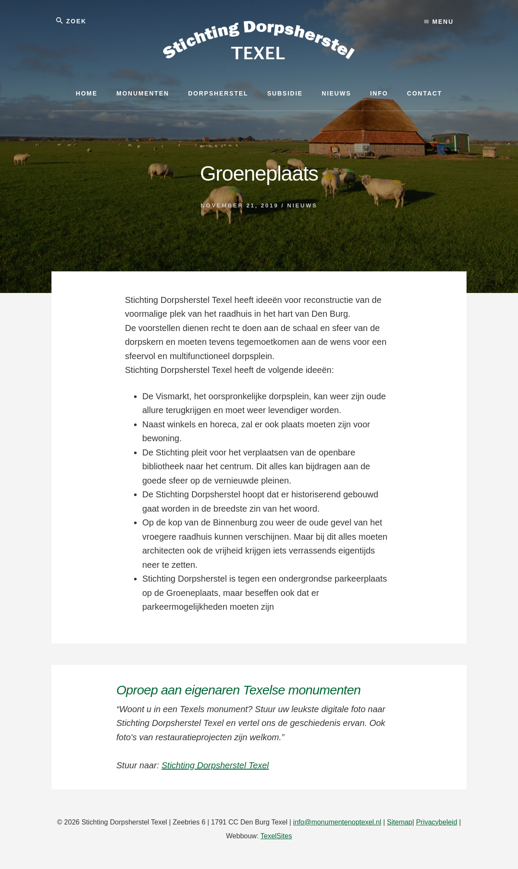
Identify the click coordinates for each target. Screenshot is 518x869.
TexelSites (276, 836)
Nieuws (302, 205)
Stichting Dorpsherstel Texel (215, 765)
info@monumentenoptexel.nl (337, 822)
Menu (439, 21)
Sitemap (399, 822)
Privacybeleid (436, 822)
